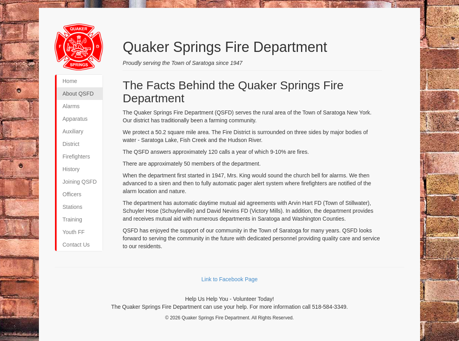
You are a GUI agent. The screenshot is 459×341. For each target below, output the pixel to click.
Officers (71, 194)
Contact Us (76, 244)
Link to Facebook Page (229, 279)
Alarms (71, 106)
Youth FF (73, 232)
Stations (72, 207)
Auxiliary (72, 131)
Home (69, 81)
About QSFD (78, 93)
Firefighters (76, 156)
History (71, 169)
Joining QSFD (79, 182)
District (70, 144)
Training (72, 219)
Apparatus (75, 119)
